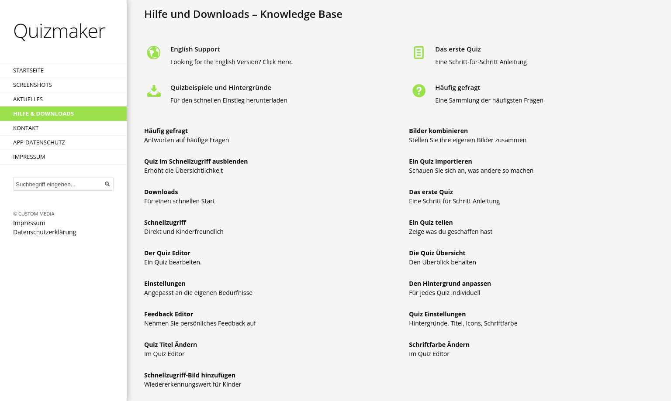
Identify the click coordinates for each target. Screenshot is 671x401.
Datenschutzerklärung (44, 232)
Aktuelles (28, 99)
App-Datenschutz (39, 142)
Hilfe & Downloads (43, 113)
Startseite (28, 70)
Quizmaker (59, 30)
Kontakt (25, 128)
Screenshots (32, 85)
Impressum (29, 157)
